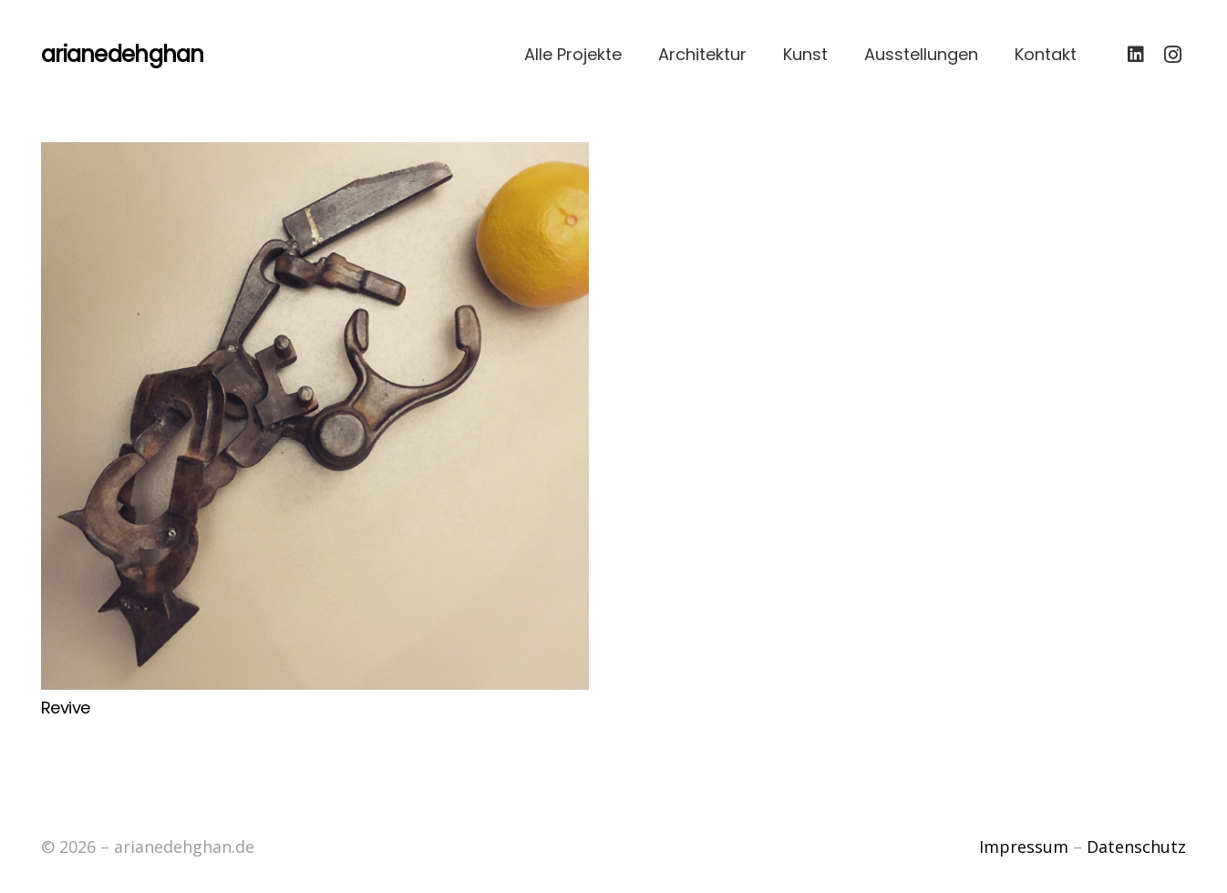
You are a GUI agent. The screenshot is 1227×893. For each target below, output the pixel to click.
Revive (65, 707)
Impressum (1023, 846)
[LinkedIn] (1136, 54)
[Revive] (315, 416)
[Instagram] (1172, 54)
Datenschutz (1136, 846)
